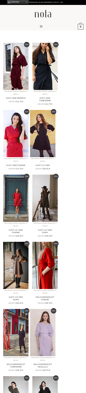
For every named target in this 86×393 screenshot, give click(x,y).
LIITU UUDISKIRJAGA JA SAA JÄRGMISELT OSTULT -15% (43, 2)
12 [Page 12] (58, 318)
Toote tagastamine (65, 355)
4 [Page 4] (32, 318)
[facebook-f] (45, 355)
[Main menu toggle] (41, 26)
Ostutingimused (64, 348)
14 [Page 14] (72, 318)
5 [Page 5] (38, 318)
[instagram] (41, 355)
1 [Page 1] (12, 318)
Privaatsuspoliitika (65, 351)
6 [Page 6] (45, 318)
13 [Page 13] (65, 318)
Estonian (13, 2)
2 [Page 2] (18, 318)
